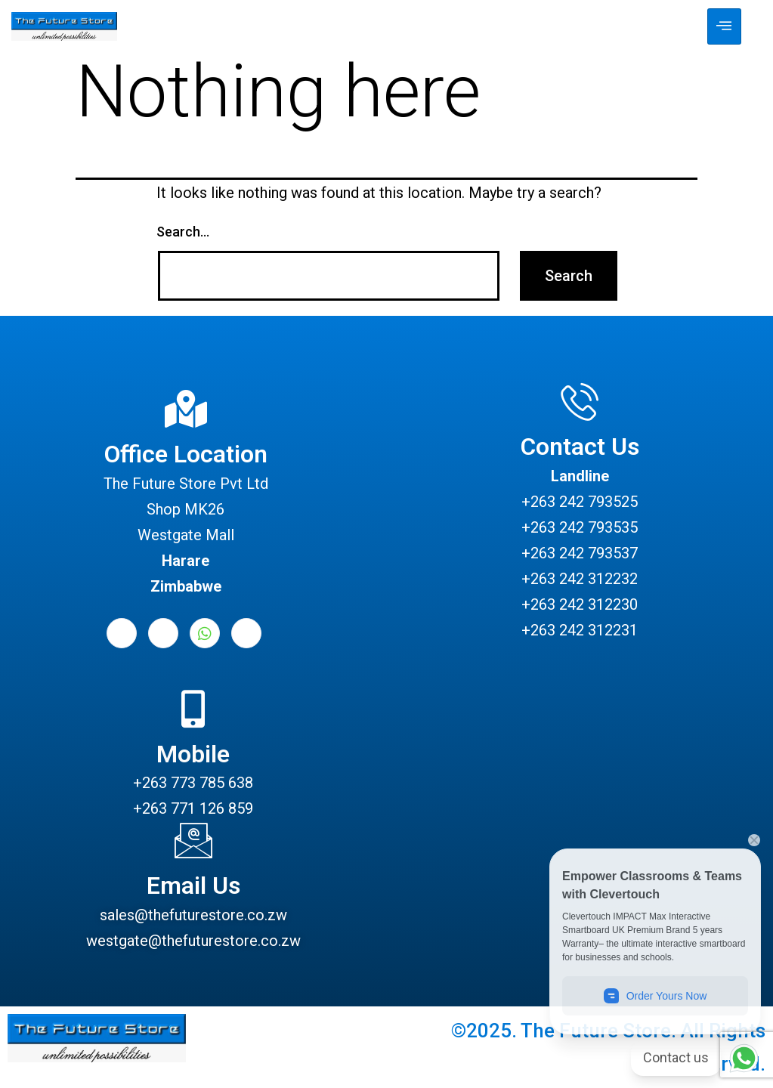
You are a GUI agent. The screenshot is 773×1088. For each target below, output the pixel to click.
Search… (182, 232)
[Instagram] (246, 633)
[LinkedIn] (163, 633)
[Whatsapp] (205, 633)
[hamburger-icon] (724, 26)
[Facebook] (122, 633)
